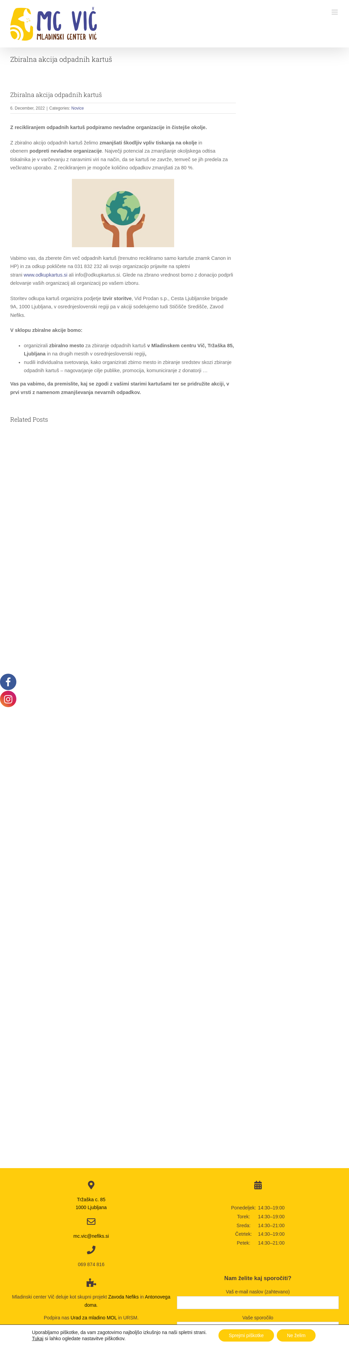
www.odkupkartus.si (45, 275)
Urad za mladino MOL (94, 1317)
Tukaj (38, 1338)
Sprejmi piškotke (246, 1335)
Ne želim (296, 1335)
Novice (77, 108)
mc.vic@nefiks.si (91, 1236)
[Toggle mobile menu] (335, 12)
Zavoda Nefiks (123, 1297)
